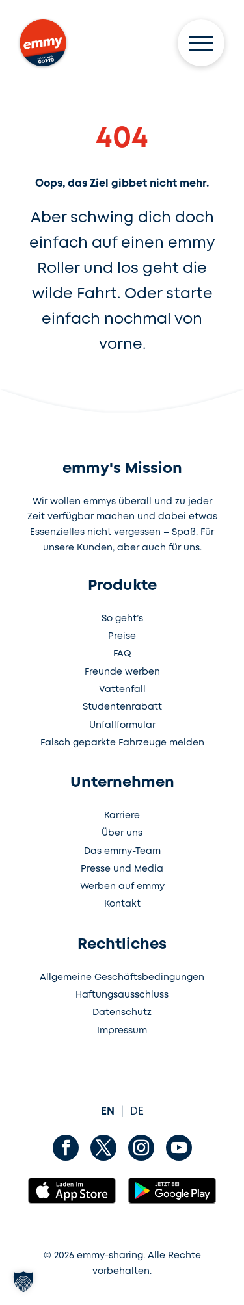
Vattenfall (122, 689)
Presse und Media (122, 869)
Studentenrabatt (122, 707)
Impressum (122, 1031)
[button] (23, 1281)
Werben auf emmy (122, 886)
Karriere (122, 816)
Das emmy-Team (122, 851)
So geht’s (122, 619)
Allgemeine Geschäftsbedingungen (122, 977)
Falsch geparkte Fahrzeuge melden (122, 743)
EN (108, 1112)
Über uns (122, 833)
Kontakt (122, 904)
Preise (122, 636)
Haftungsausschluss (122, 995)
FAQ (122, 654)
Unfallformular (122, 725)
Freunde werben (122, 672)
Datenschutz (122, 1012)
